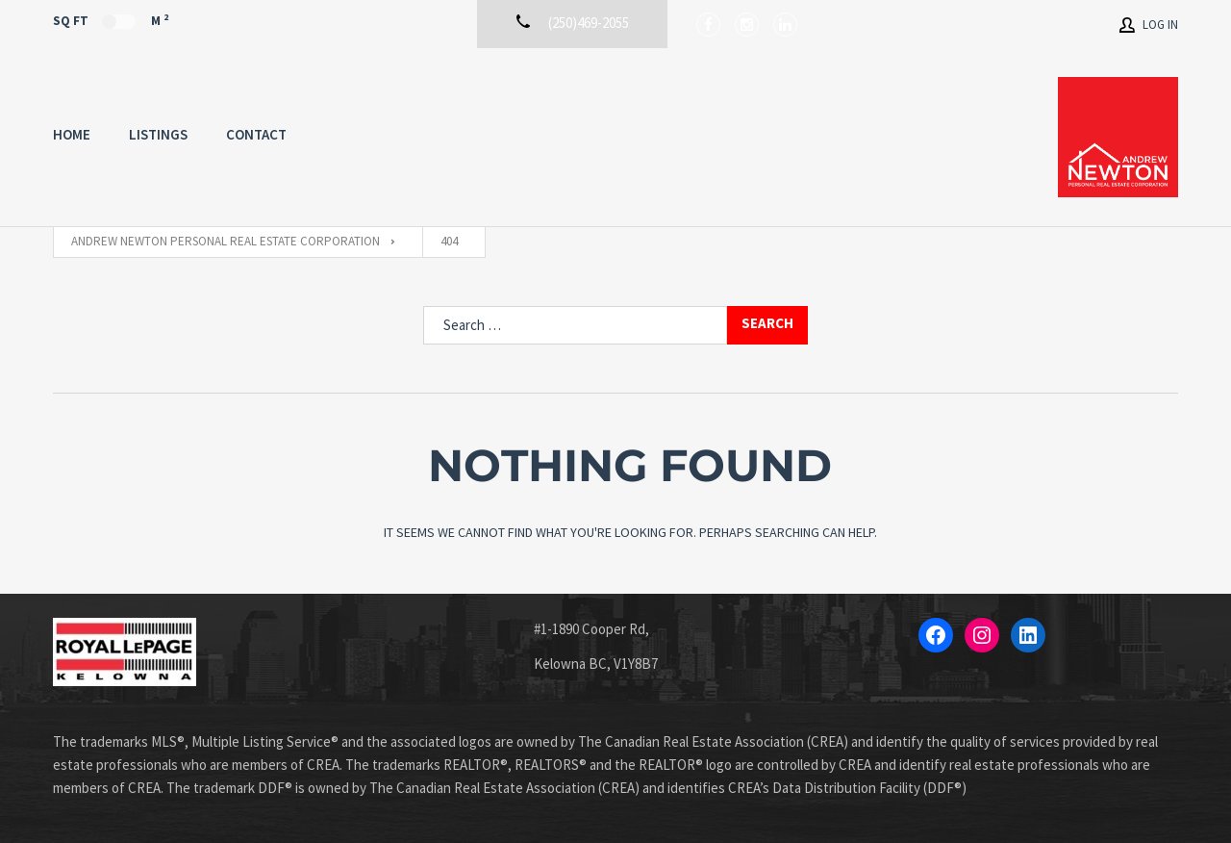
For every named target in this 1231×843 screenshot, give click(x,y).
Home (71, 134)
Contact (256, 134)
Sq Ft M (110, 20)
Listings (158, 134)
